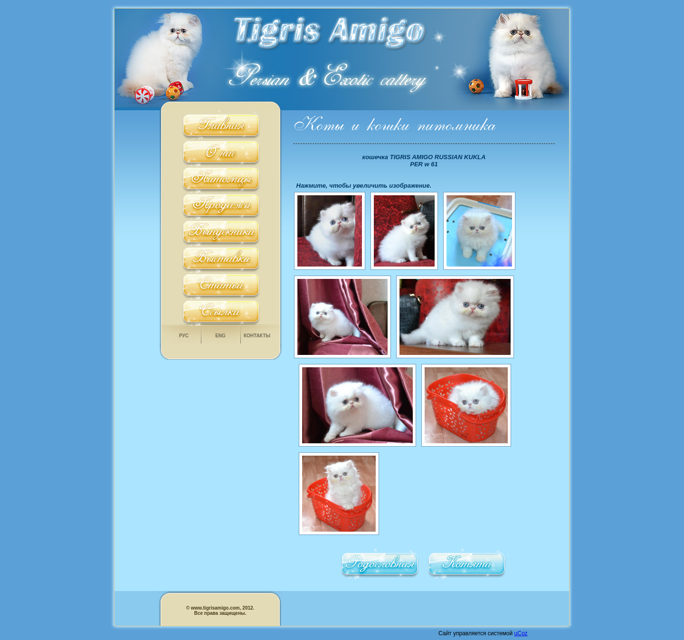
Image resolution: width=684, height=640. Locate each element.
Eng (220, 335)
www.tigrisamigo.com (215, 608)
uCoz (521, 633)
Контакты (257, 335)
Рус (184, 335)
